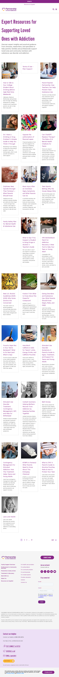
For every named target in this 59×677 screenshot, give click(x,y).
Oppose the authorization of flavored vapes (28, 137)
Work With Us (5, 576)
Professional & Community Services (8, 568)
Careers (23, 579)
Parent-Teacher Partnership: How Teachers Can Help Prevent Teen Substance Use (49, 87)
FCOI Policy (24, 621)
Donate (29, 1)
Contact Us (24, 582)
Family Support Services (8, 564)
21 (31, 540)
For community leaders (27, 569)
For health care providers (27, 564)
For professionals (25, 572)
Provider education (26, 577)
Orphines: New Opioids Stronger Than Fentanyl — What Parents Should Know (9, 191)
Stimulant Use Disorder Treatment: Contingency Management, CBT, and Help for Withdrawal (9, 409)
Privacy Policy (11, 621)
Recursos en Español (7, 581)
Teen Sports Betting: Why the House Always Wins (49, 189)
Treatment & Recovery (7, 573)
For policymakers (25, 567)
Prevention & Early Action (8, 570)
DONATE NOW (47, 557)
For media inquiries (26, 574)
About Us (3, 578)
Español (29, 4)
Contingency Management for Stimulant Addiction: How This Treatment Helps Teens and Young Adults (9, 469)
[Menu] (56, 9)
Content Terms (4, 621)
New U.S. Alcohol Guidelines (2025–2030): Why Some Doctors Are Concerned (9, 298)
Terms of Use (18, 621)
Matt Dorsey (46, 402)
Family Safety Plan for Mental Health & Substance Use (9, 224)
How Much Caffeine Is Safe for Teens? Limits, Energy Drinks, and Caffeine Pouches (29, 350)
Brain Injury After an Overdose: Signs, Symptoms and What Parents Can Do (29, 191)
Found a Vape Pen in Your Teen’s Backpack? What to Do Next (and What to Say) (9, 350)
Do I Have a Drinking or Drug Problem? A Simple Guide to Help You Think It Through (10, 139)
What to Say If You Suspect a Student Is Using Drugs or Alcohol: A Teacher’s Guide (29, 242)
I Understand (48, 672)
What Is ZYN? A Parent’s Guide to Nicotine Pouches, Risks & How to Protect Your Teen (48, 467)
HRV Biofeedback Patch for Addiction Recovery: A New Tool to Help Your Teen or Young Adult (48, 244)
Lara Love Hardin (9, 517)
